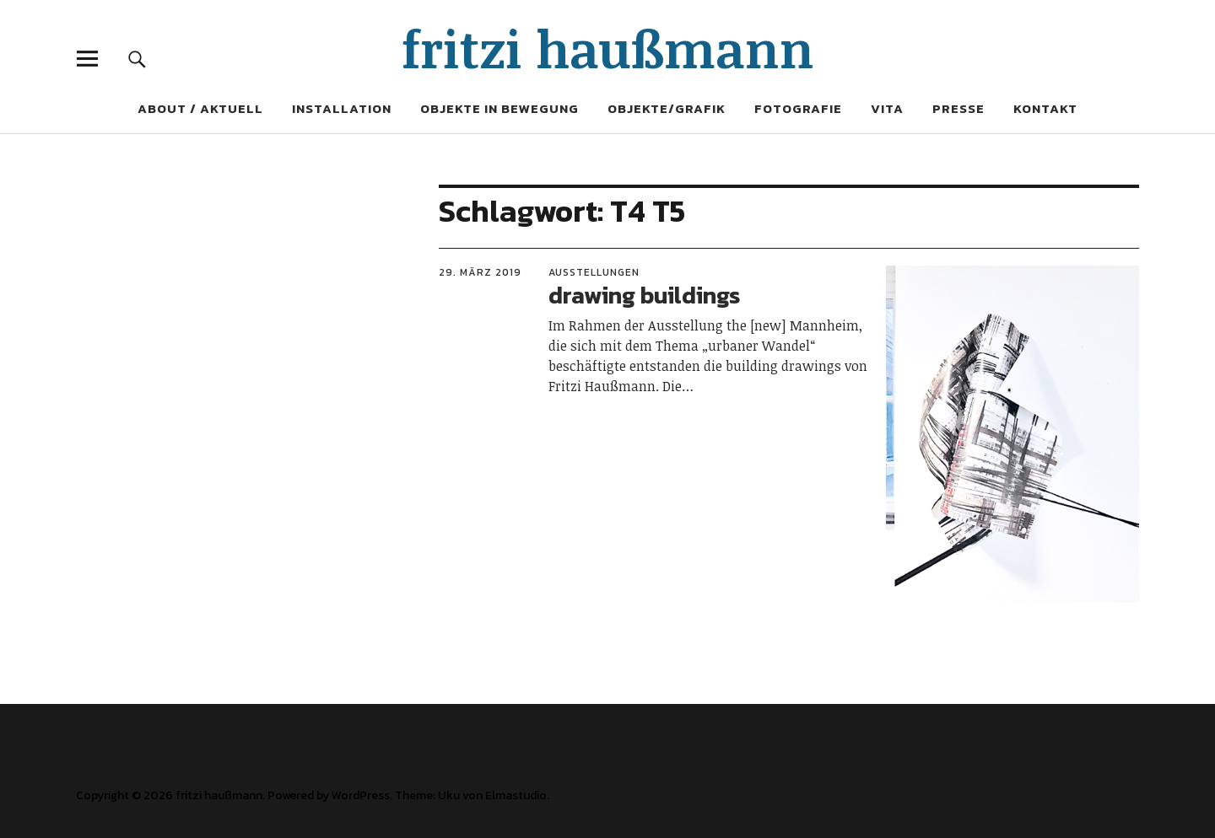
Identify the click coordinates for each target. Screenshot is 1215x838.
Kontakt (1045, 108)
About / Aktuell (200, 108)
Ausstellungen (594, 272)
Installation (342, 108)
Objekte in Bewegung (499, 108)
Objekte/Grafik (667, 108)
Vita (887, 108)
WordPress (361, 795)
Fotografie (798, 108)
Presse (958, 108)
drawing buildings (644, 295)
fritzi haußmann (608, 48)
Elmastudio (516, 795)
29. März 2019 (480, 272)
